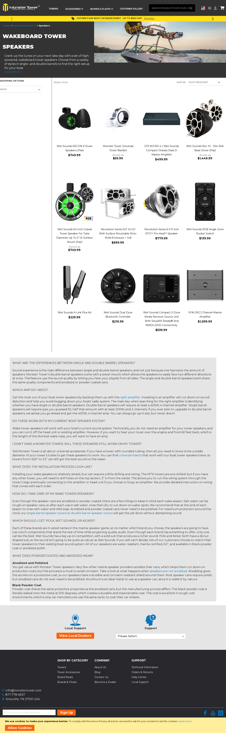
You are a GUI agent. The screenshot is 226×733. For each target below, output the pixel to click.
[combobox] (172, 8)
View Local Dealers (75, 636)
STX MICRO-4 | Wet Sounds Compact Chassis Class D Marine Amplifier (161, 150)
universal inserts (130, 455)
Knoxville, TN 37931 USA (23, 699)
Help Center (139, 677)
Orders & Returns (142, 672)
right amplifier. (130, 397)
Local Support (140, 682)
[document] (113, 725)
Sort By (181, 82)
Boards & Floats (67, 682)
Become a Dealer (105, 682)
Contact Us (101, 677)
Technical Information (145, 667)
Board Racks (65, 677)
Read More (12, 71)
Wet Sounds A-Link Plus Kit (74, 312)
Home (7, 25)
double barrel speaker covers (92, 513)
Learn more (185, 721)
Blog (97, 672)
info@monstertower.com (23, 690)
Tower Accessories (24, 25)
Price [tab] (3, 89)
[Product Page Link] (74, 119)
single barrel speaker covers (47, 513)
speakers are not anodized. (169, 571)
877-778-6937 (15, 694)
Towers (61, 667)
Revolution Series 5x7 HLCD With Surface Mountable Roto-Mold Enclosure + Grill (118, 233)
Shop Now (149, 18)
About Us (100, 667)
